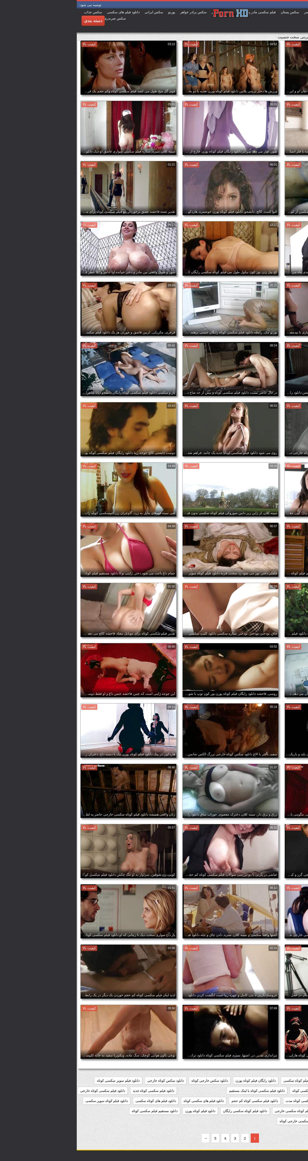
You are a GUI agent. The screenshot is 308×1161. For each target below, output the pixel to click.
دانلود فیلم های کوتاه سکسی (79, 1101)
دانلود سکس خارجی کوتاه (133, 1080)
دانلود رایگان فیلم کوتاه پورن (179, 1080)
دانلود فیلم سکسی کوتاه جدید (77, 1091)
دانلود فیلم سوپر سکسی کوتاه (41, 1080)
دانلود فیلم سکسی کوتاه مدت (230, 1101)
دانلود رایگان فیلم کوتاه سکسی (229, 1080)
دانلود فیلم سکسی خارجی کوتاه (279, 1091)
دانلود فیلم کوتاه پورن (124, 1111)
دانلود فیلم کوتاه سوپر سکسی (30, 1101)
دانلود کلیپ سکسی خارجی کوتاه (226, 1121)
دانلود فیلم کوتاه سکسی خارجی (220, 1111)
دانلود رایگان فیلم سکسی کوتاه (280, 1080)
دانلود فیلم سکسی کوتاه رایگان (280, 1101)
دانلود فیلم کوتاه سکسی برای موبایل (276, 1111)
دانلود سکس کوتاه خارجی (89, 1080)
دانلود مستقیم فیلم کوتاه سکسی (279, 1121)
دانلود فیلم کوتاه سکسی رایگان (168, 1111)
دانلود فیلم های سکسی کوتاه (127, 1101)
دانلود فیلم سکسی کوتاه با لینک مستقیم (180, 1091)
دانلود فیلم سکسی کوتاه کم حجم (178, 1101)
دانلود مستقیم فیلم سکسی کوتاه (78, 1111)
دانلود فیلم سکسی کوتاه (233, 1091)
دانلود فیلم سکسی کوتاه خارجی (25, 1091)
